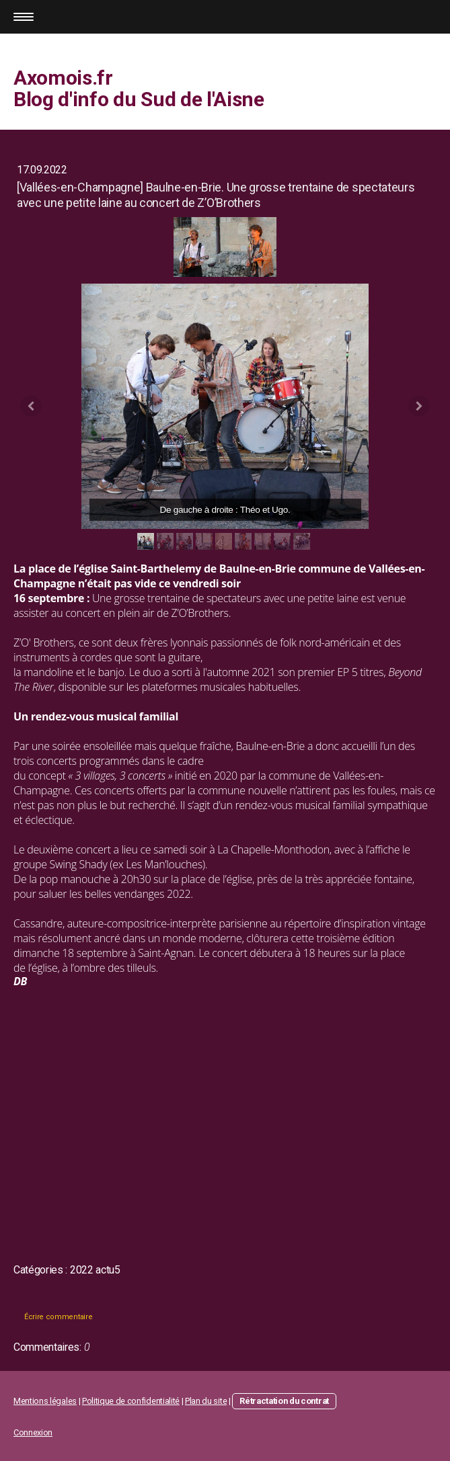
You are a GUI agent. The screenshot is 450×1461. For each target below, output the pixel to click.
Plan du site (206, 1401)
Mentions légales (45, 1401)
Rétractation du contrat (284, 1401)
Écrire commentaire (58, 1316)
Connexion (32, 1432)
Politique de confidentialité (131, 1401)
